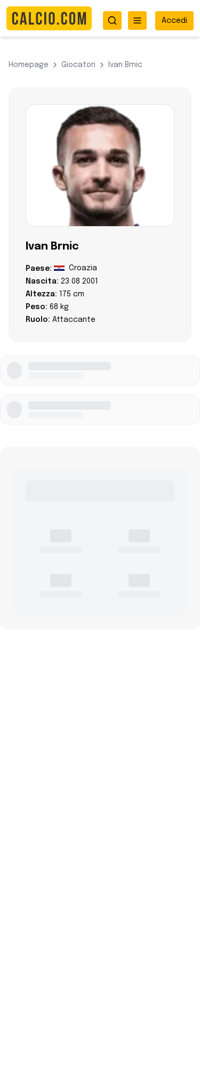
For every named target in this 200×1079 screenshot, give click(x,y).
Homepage (29, 65)
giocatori (78, 65)
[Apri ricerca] (112, 20)
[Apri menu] (137, 20)
